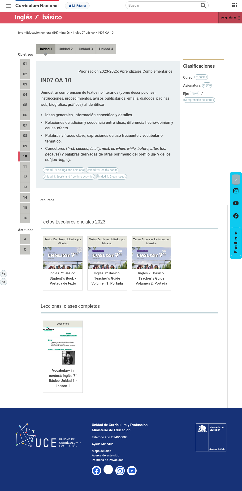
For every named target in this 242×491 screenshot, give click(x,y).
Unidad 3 (86, 49)
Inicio (19, 32)
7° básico (201, 77)
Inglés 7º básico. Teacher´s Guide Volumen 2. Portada (151, 278)
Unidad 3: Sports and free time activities (69, 176)
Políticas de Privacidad (107, 460)
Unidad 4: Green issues (111, 176)
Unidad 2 (66, 49)
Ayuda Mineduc (102, 444)
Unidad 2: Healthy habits (102, 170)
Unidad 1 (45, 49)
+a (4, 273)
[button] (236, 179)
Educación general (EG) (42, 32)
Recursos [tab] (46, 200)
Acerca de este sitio (105, 455)
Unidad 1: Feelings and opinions (64, 170)
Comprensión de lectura (199, 100)
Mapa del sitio (101, 451)
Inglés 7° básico (38, 17)
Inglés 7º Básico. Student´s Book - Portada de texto (62, 278)
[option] (236, 191)
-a (4, 281)
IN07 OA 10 (105, 32)
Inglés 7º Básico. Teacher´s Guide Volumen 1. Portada (107, 278)
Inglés (65, 32)
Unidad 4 (106, 49)
